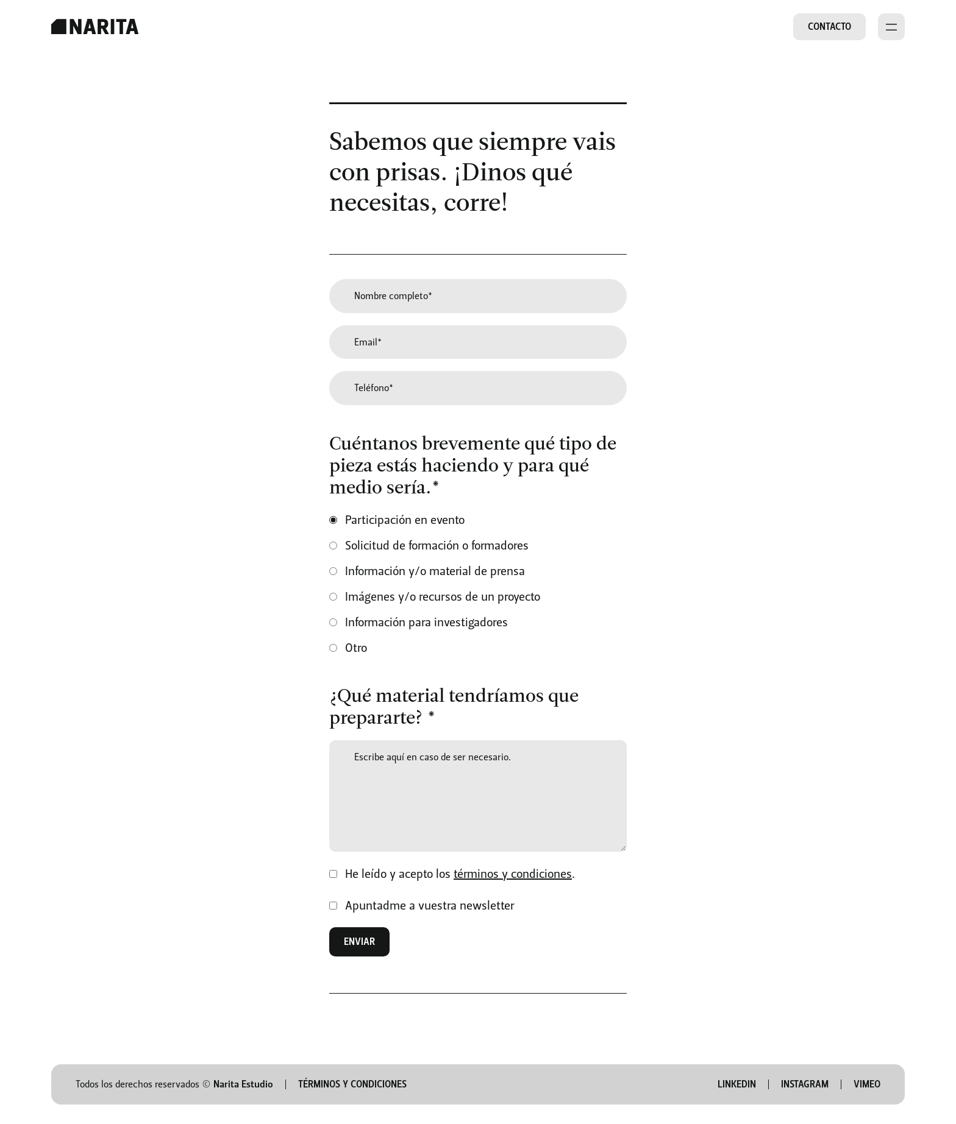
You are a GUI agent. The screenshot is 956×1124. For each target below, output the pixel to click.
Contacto (829, 26)
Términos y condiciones (352, 1084)
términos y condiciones (513, 873)
